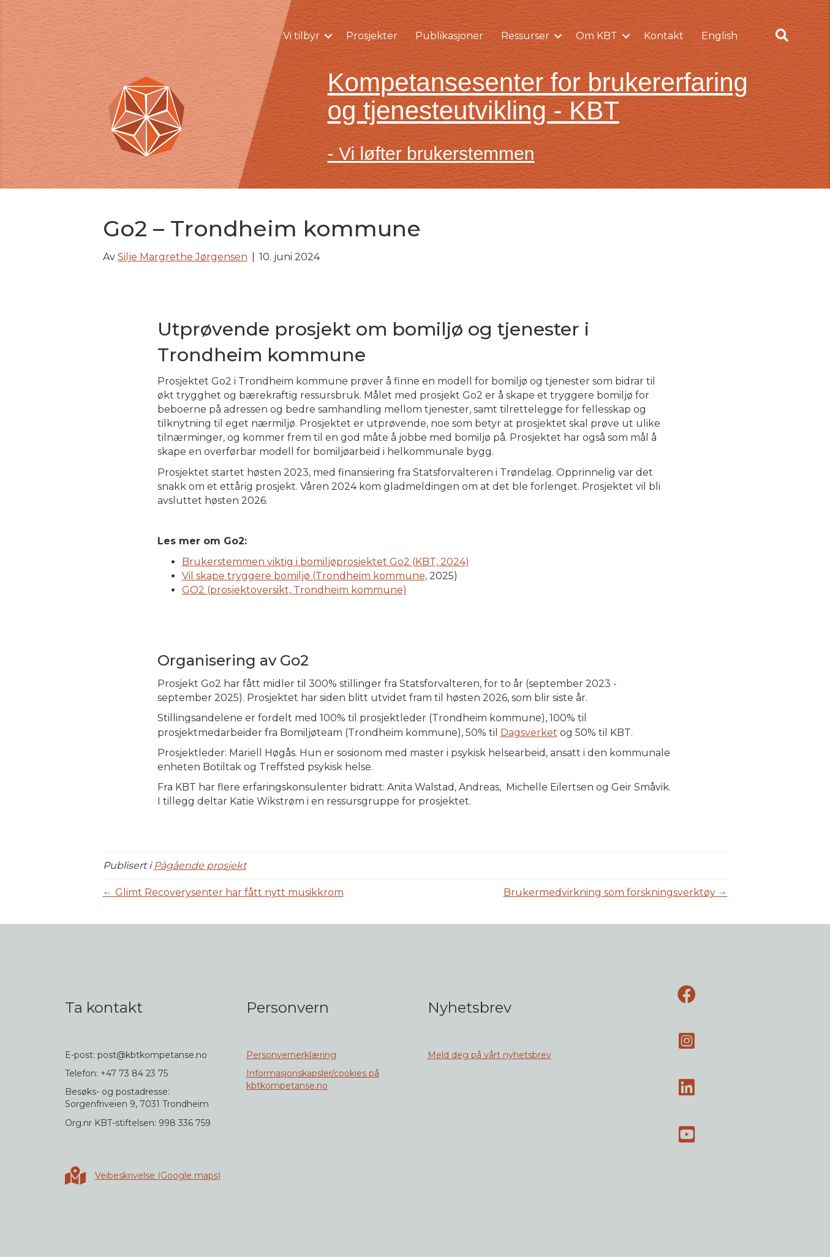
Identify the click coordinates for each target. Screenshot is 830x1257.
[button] (328, 36)
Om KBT (596, 36)
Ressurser (525, 36)
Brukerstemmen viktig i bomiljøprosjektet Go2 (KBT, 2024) (325, 562)
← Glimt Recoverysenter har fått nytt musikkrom (223, 892)
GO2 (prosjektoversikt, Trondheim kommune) (294, 590)
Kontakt (664, 36)
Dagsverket (528, 732)
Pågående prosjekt (200, 865)
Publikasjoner (449, 36)
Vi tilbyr (301, 36)
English (719, 36)
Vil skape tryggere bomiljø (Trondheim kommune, (304, 576)
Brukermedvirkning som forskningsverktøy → (616, 892)
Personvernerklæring (291, 1054)
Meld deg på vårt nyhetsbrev (489, 1054)
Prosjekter (372, 36)
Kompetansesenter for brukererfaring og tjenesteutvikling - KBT (538, 96)
